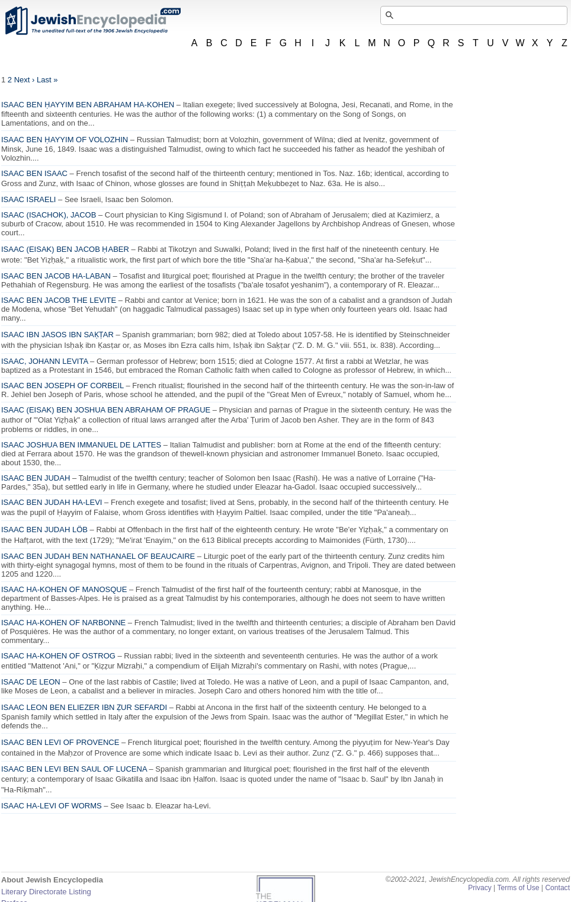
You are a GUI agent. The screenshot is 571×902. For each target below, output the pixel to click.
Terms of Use (518, 888)
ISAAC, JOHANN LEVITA (44, 361)
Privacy (480, 888)
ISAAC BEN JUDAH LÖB (44, 529)
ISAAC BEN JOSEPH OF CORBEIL (62, 385)
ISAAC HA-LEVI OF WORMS (51, 805)
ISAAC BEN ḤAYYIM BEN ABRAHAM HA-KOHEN (87, 104)
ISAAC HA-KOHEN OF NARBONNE (63, 622)
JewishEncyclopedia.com (92, 21)
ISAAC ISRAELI (28, 199)
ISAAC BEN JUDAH (35, 478)
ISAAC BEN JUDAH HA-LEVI (51, 502)
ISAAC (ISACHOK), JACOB (48, 214)
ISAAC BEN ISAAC (34, 173)
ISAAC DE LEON (30, 681)
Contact (557, 888)
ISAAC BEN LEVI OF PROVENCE (60, 742)
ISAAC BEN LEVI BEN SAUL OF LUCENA (74, 769)
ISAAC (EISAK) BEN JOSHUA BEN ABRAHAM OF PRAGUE (105, 409)
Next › (24, 79)
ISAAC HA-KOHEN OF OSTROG (58, 655)
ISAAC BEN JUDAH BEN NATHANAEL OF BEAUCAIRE (98, 556)
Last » (47, 79)
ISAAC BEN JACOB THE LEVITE (58, 300)
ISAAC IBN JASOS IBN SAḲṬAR (57, 334)
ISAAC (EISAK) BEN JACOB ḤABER (65, 249)
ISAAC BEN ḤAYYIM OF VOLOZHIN (64, 139)
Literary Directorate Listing (46, 891)
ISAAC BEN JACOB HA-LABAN (56, 275)
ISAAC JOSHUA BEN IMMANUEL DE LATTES (81, 444)
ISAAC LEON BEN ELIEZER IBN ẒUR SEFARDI (84, 707)
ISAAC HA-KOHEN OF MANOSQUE (64, 589)
